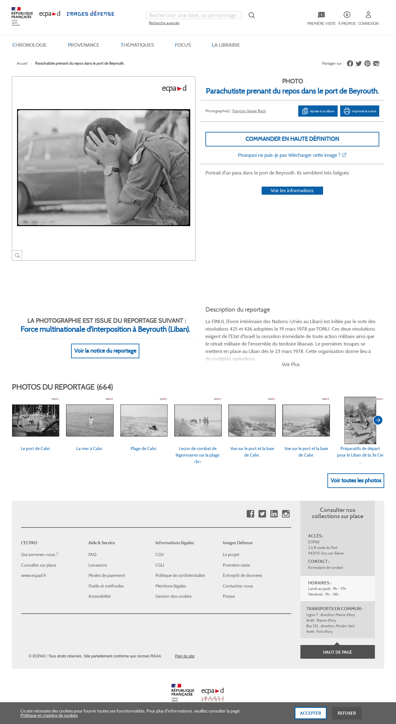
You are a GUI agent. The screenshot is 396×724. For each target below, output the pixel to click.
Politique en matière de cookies (49, 720)
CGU (159, 565)
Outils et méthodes (106, 586)
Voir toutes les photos (356, 480)
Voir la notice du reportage (105, 350)
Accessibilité (99, 596)
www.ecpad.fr (34, 575)
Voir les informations (292, 190)
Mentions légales (170, 586)
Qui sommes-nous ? (39, 554)
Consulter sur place (38, 565)
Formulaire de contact (325, 567)
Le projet (231, 554)
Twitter (262, 514)
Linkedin (274, 514)
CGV (159, 554)
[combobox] (194, 15)
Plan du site (185, 656)
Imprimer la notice (359, 111)
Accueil (22, 63)
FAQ (92, 554)
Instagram (286, 514)
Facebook (250, 514)
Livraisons (97, 565)
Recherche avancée (164, 23)
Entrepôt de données (242, 575)
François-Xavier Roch (249, 111)
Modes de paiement (106, 575)
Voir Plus (291, 364)
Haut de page (337, 652)
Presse (229, 596)
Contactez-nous (238, 586)
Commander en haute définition (292, 139)
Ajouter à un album (318, 111)
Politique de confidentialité (180, 575)
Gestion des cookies (173, 596)
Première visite (236, 565)
